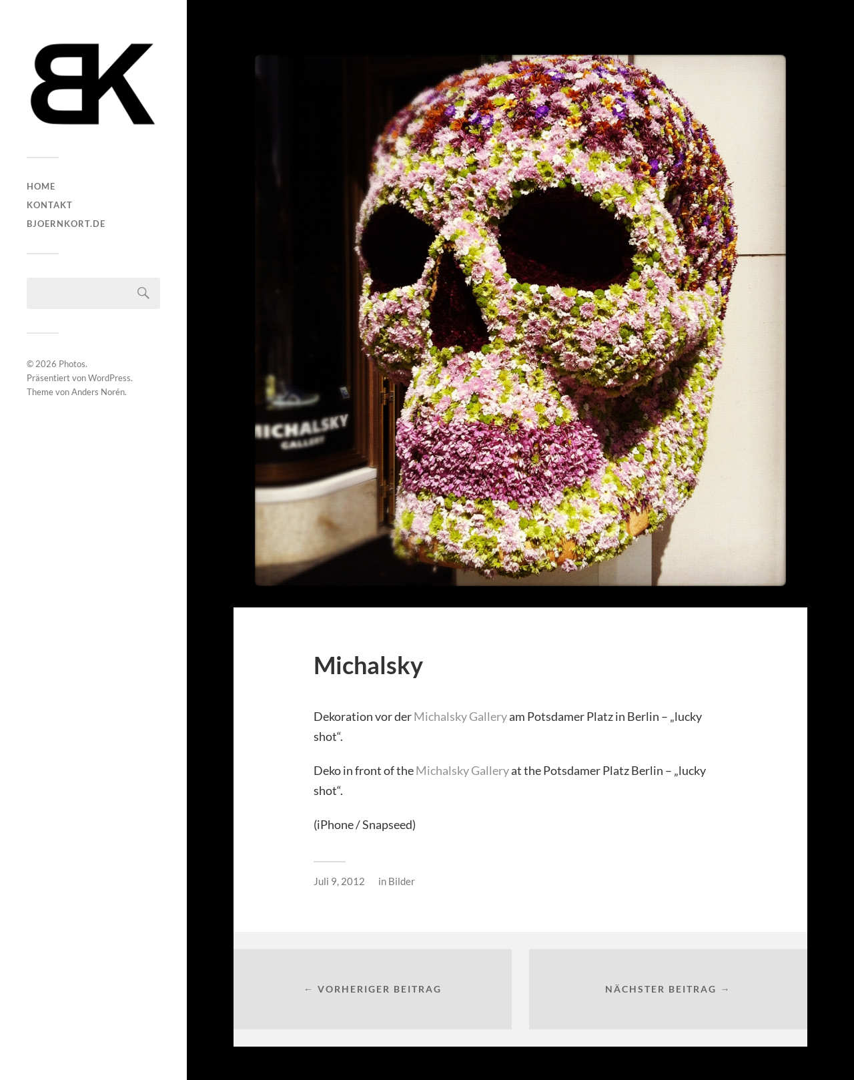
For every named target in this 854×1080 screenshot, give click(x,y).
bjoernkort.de (66, 223)
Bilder (401, 881)
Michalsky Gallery (460, 716)
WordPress (109, 377)
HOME (41, 186)
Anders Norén (98, 391)
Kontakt (50, 205)
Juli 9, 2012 (339, 881)
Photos (72, 363)
